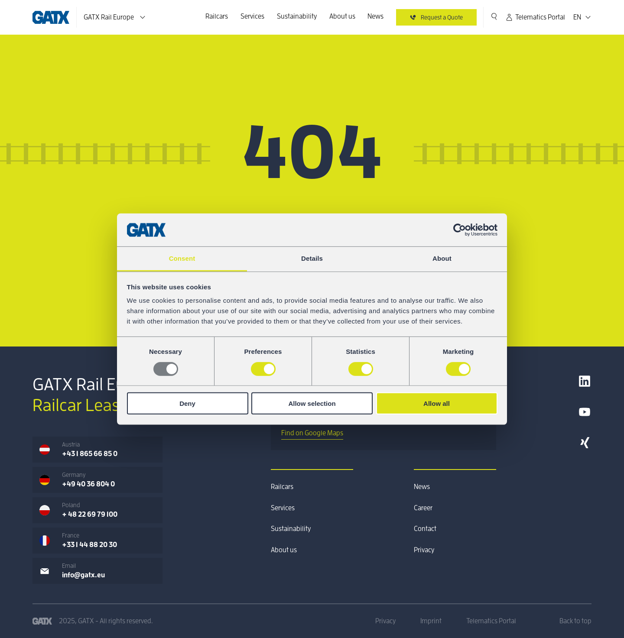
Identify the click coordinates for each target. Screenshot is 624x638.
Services (252, 16)
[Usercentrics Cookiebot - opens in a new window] (459, 229)
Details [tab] (312, 258)
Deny (187, 403)
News (375, 16)
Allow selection (311, 403)
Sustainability (297, 16)
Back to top (575, 621)
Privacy (424, 550)
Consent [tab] (182, 258)
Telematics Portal (535, 17)
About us (342, 16)
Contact (425, 528)
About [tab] (442, 258)
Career (423, 508)
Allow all (436, 403)
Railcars (216, 16)
